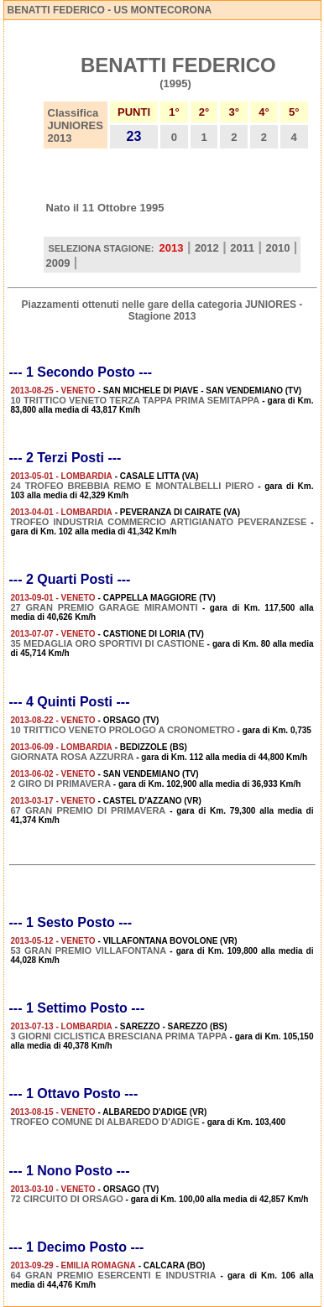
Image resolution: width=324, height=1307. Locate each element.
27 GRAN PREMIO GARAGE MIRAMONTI (104, 607)
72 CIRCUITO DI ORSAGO (67, 1199)
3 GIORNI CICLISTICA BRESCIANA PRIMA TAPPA (119, 1036)
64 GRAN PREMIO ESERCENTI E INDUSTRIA (114, 1275)
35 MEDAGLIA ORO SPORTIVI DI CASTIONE (108, 643)
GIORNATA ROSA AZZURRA (72, 757)
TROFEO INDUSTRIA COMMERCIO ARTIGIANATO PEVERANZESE (159, 522)
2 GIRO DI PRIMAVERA (61, 783)
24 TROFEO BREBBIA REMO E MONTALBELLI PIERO (132, 486)
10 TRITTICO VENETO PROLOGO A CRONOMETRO (123, 730)
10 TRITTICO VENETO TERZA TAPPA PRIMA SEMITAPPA (135, 400)
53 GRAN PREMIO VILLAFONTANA (89, 950)
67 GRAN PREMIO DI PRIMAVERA (88, 810)
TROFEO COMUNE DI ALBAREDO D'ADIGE (105, 1122)
